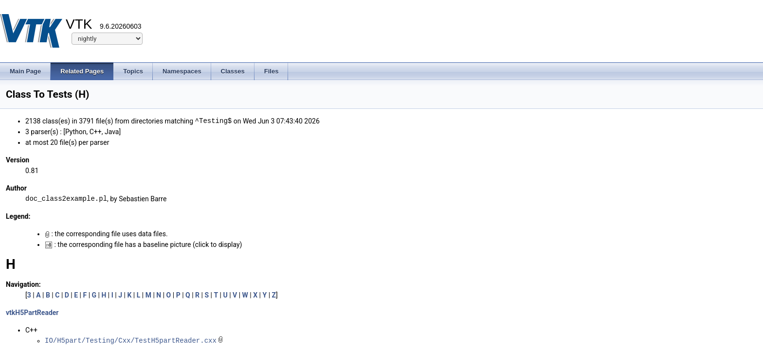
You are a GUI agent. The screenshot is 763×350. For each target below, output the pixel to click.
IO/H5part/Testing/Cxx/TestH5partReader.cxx (131, 340)
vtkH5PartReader (32, 312)
